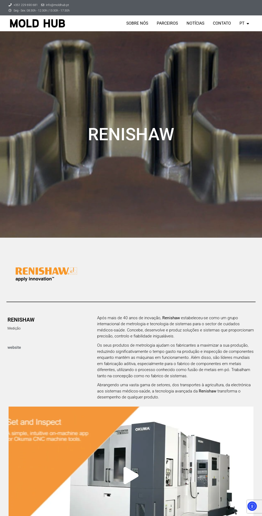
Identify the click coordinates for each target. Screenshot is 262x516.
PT (244, 23)
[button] (131, 475)
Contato (222, 23)
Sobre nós (137, 23)
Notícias (195, 23)
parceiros (167, 23)
